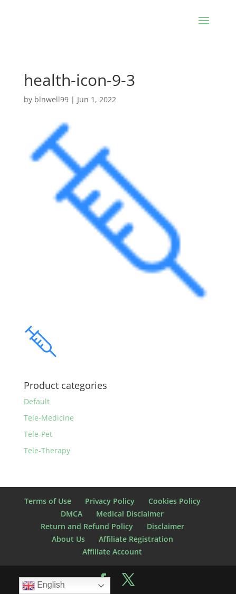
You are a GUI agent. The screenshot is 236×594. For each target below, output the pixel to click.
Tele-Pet (38, 434)
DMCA (71, 514)
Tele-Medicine (49, 418)
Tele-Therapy (47, 450)
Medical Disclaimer (130, 514)
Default (37, 401)
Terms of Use (47, 501)
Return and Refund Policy (87, 526)
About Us (68, 539)
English (43, 585)
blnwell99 (51, 99)
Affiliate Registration (136, 539)
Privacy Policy (110, 501)
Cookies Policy (174, 501)
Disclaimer (165, 526)
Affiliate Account (112, 552)
